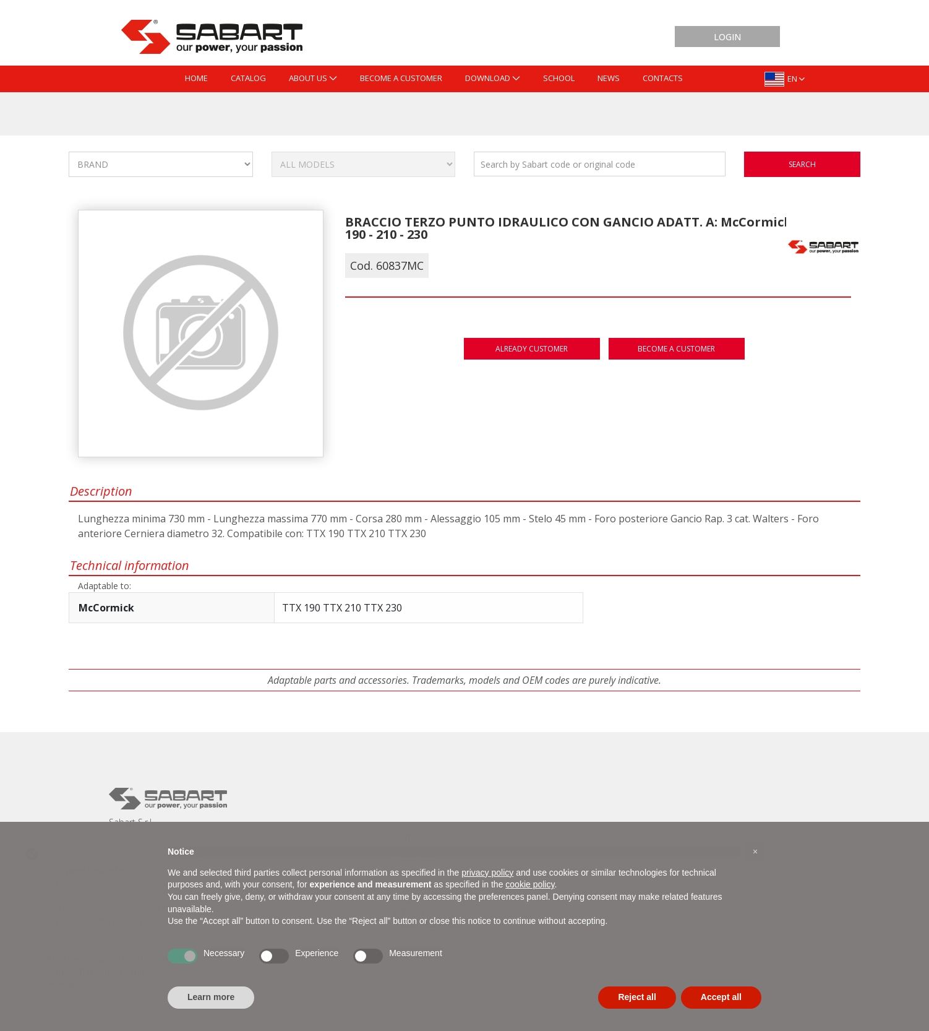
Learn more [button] (210, 997)
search (802, 164)
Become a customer (676, 348)
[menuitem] (196, 79)
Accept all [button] (721, 997)
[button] (755, 851)
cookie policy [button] (529, 884)
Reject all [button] (637, 997)
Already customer (531, 348)
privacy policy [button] (487, 873)
